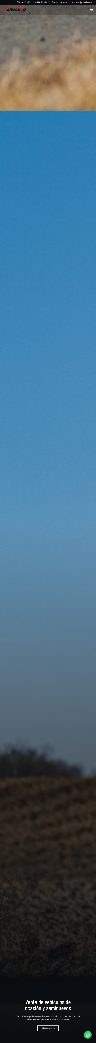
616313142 (28, 2)
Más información (48, 1028)
